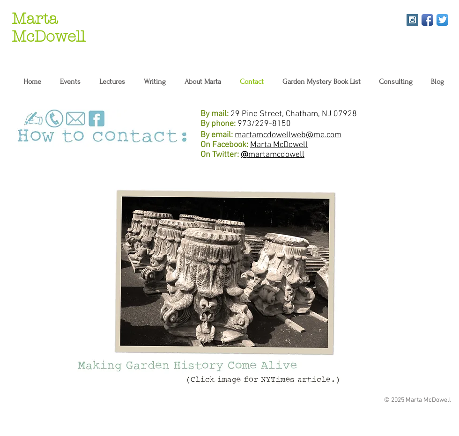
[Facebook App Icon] (427, 20)
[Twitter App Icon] (442, 20)
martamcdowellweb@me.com (288, 135)
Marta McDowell (279, 145)
